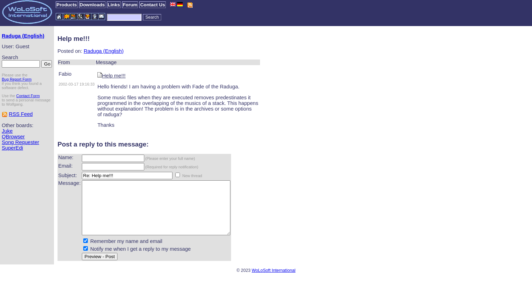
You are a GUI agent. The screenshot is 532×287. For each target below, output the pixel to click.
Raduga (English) (23, 36)
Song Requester (20, 142)
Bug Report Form (16, 79)
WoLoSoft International (273, 281)
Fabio (65, 74)
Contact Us (152, 4)
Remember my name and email (126, 252)
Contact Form (28, 96)
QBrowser (13, 136)
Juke (7, 131)
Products (66, 4)
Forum (130, 4)
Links (114, 4)
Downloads (92, 4)
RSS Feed (21, 114)
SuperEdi (12, 148)
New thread (192, 176)
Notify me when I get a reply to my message (140, 259)
